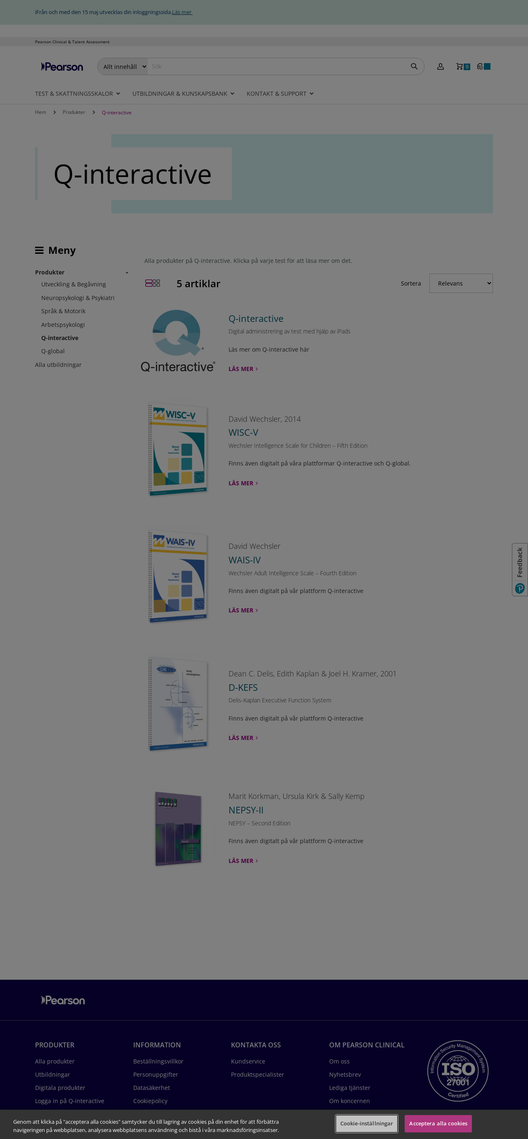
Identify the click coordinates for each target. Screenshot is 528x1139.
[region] (264, 1124)
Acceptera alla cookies (438, 1123)
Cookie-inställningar (367, 1123)
